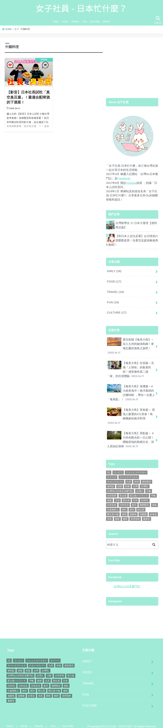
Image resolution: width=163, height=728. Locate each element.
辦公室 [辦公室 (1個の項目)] (140, 505)
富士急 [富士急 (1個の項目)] (123, 491)
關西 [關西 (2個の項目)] (125, 514)
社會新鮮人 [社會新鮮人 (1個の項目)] (113, 505)
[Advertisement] (132, 68)
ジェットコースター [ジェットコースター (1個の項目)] (136, 468)
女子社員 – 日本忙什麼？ (119, 722)
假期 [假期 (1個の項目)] (119, 482)
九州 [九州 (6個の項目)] (128, 477)
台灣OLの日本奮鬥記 (127, 582)
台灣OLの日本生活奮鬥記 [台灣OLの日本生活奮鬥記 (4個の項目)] (120, 487)
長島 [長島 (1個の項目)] (109, 514)
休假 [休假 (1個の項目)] (136, 477)
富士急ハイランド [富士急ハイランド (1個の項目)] (139, 491)
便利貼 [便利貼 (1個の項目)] (110, 482)
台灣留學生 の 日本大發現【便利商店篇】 (136, 227)
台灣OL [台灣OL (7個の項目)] (144, 482)
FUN (84, 24)
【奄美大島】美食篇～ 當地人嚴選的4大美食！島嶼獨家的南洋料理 (131, 413)
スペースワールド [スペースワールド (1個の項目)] (129, 473)
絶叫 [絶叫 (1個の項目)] (132, 505)
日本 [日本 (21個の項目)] (135, 496)
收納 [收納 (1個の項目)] (109, 496)
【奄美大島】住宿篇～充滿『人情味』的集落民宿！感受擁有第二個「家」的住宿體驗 (130, 368)
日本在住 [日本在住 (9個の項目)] (111, 501)
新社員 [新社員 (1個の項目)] (126, 496)
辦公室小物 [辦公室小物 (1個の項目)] (113, 510)
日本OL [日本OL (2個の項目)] (144, 496)
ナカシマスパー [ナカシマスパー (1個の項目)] (115, 477)
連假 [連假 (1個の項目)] (124, 510)
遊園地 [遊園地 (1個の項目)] (133, 510)
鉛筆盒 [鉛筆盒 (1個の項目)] (153, 510)
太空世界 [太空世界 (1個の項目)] (111, 491)
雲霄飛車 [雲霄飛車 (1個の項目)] (135, 514)
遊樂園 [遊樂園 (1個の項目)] (143, 510)
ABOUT (106, 24)
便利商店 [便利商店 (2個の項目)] (146, 477)
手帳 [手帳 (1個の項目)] (153, 491)
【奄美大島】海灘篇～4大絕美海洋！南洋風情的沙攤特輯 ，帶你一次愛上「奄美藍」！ (131, 390)
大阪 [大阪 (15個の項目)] (148, 487)
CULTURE (95, 24)
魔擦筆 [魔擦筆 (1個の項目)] (146, 514)
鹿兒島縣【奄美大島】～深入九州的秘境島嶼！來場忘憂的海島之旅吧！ (130, 345)
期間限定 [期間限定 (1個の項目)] (144, 501)
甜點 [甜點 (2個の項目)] (154, 501)
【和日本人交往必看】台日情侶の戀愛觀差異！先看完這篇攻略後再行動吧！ (136, 242)
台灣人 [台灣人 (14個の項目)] (139, 487)
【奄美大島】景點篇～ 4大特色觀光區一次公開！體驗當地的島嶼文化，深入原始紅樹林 (130, 436)
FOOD (65, 24)
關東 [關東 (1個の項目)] (117, 514)
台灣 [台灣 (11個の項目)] (135, 482)
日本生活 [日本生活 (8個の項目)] (124, 501)
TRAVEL (75, 24)
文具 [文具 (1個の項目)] (117, 496)
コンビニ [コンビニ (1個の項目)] (118, 468)
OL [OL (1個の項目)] (108, 468)
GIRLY (56, 24)
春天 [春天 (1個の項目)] (134, 501)
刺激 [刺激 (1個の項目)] (127, 482)
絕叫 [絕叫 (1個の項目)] (124, 505)
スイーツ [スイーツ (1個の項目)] (111, 473)
